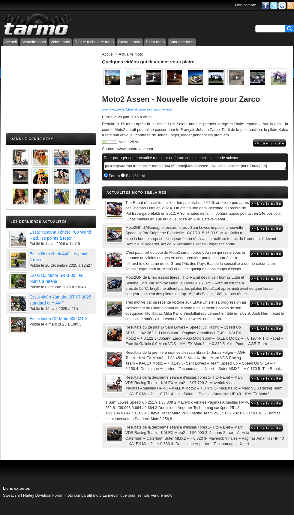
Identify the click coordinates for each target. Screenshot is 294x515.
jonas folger (125, 109)
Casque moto (129, 42)
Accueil (10, 42)
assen (105, 109)
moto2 (114, 109)
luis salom (140, 109)
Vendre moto (161, 495)
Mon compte (245, 5)
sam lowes (153, 109)
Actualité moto (33, 42)
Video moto (60, 42)
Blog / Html (135, 176)
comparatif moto (88, 495)
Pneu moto (155, 42)
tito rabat (166, 109)
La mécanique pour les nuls (126, 495)
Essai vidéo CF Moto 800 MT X (58, 318)
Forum (114, 176)
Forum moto (62, 495)
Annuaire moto (182, 42)
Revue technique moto (94, 42)
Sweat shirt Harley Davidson (27, 495)
